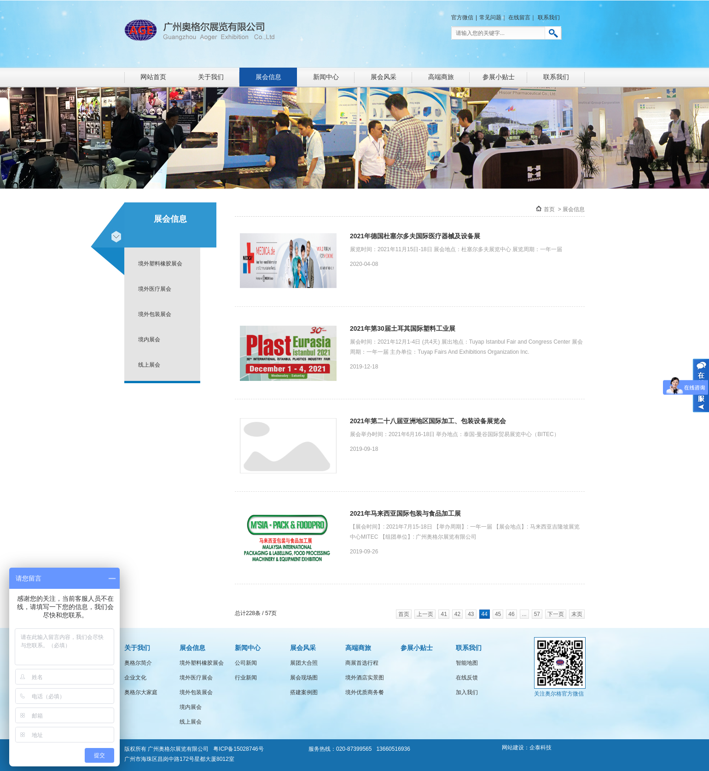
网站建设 (513, 747)
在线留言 (519, 17)
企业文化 (135, 677)
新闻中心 (326, 77)
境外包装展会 (154, 314)
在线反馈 (467, 677)
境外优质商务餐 (364, 692)
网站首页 (153, 77)
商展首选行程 (361, 663)
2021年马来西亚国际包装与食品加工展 (405, 513)
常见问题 (490, 17)
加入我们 (467, 692)
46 (511, 614)
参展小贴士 (498, 77)
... (524, 614)
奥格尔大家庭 (140, 692)
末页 (576, 614)
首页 (549, 209)
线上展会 (149, 365)
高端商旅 (441, 77)
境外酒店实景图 (364, 677)
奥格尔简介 (138, 663)
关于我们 (211, 77)
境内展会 (149, 339)
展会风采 (383, 77)
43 (471, 614)
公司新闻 (246, 663)
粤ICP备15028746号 (238, 749)
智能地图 (467, 663)
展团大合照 (304, 663)
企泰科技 (540, 747)
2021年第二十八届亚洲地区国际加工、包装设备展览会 (428, 421)
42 (457, 614)
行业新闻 (246, 677)
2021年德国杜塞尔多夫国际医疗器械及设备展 (415, 236)
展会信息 (268, 77)
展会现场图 (304, 677)
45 (498, 614)
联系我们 (549, 17)
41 (444, 614)
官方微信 (462, 17)
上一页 (425, 614)
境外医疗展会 (154, 289)
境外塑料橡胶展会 (160, 263)
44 (485, 614)
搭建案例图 (304, 692)
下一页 (555, 614)
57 (537, 614)
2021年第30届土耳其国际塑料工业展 (402, 328)
